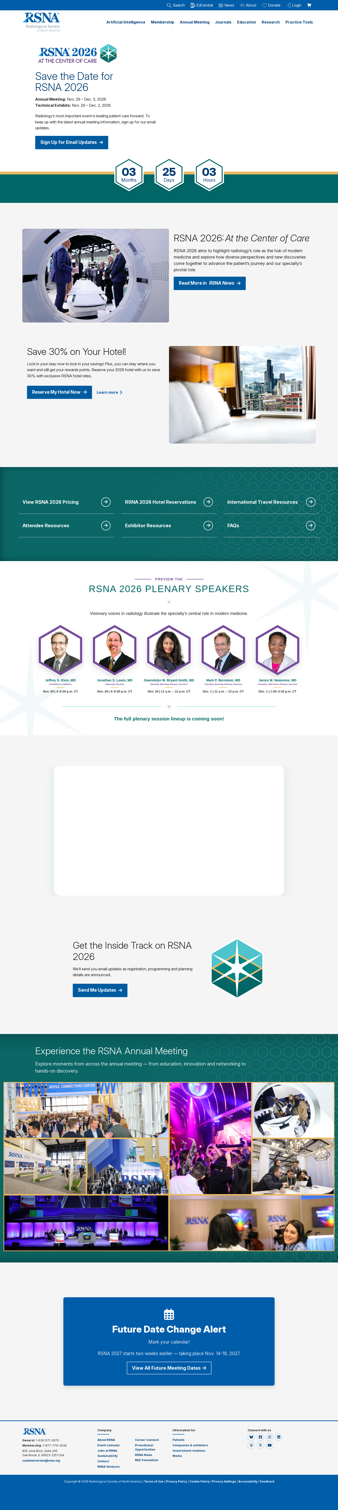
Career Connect (147, 1439)
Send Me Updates (101, 989)
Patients (178, 1439)
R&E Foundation (146, 1459)
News (226, 5)
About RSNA (106, 1439)
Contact (103, 1461)
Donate (271, 5)
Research (271, 22)
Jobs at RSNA (107, 1450)
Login (293, 5)
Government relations (189, 1450)
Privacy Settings (224, 1480)
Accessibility (247, 1480)
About (248, 5)
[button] (251, 1436)
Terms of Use (154, 1480)
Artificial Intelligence (125, 22)
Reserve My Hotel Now (61, 391)
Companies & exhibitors (190, 1444)
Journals (223, 22)
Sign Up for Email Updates (73, 142)
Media (177, 1455)
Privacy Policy (176, 1480)
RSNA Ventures (108, 1466)
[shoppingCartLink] (310, 3)
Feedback (267, 1480)
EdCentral (202, 5)
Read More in (212, 282)
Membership (162, 22)
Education (246, 22)
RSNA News (143, 1454)
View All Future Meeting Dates (169, 1367)
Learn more (113, 391)
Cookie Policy (199, 1480)
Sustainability (107, 1455)
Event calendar (109, 1444)
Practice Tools (299, 22)
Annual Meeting (194, 22)
